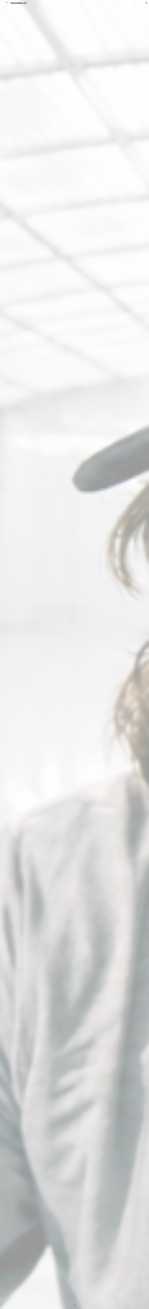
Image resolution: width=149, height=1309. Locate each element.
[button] (146, 2)
